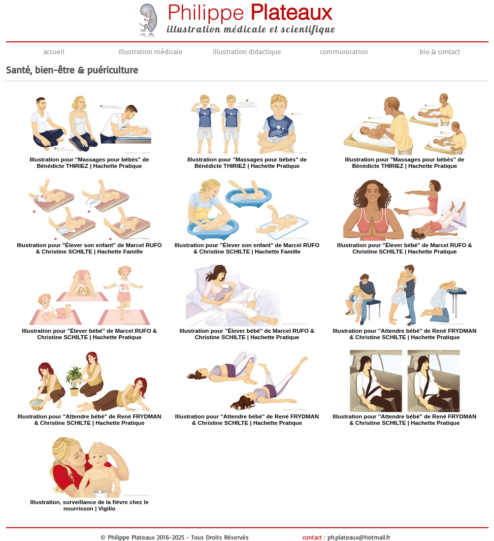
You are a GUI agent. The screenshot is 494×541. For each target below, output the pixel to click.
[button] (150, 52)
